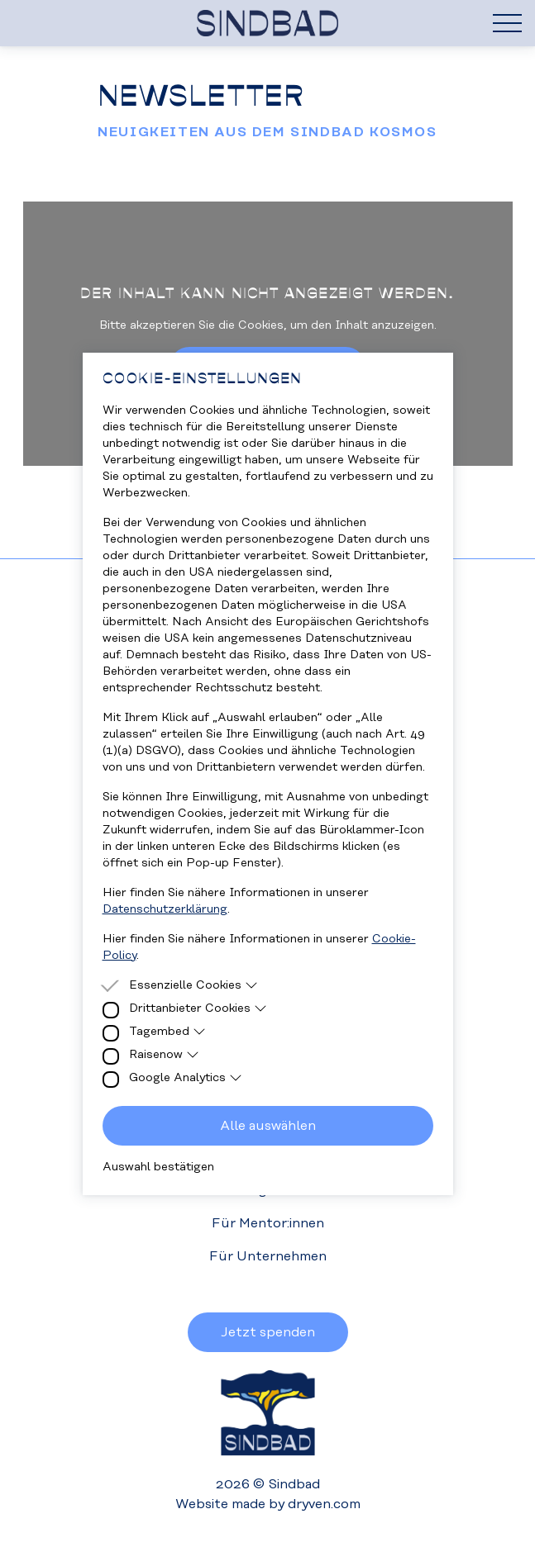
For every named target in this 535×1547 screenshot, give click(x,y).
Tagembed (168, 1031)
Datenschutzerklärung (165, 909)
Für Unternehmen (268, 1256)
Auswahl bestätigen (158, 1167)
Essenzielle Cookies (194, 985)
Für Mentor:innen (268, 1223)
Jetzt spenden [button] (268, 1332)
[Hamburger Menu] (507, 23)
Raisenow (164, 1054)
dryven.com (324, 1504)
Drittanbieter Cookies (198, 1008)
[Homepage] (267, 23)
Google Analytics (186, 1077)
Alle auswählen (268, 1125)
